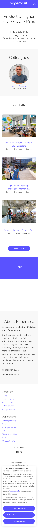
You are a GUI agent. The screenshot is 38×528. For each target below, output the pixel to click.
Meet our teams (8, 399)
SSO (25, 463)
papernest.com (19, 448)
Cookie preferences (19, 521)
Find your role (7, 402)
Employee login (16, 463)
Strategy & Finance (9, 427)
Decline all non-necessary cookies (19, 515)
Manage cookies (8, 409)
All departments (8, 441)
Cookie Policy (14, 492)
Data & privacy (8, 406)
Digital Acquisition (9, 434)
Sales (4, 424)
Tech (4, 437)
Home (4, 396)
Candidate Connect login (19, 465)
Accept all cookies (19, 508)
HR (3, 431)
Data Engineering (9, 420)
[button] (34, 4)
